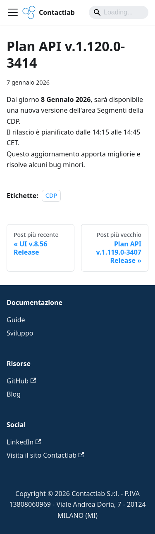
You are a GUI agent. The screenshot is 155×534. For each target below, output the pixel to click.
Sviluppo (20, 333)
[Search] (118, 12)
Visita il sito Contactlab (45, 455)
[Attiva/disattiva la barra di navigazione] (13, 12)
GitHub (21, 380)
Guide (16, 319)
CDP (51, 196)
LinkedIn (24, 442)
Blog (14, 394)
